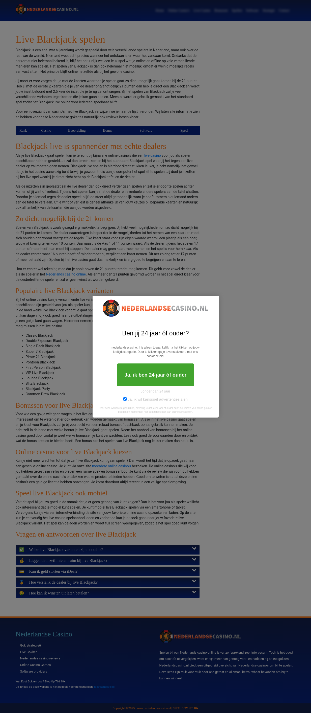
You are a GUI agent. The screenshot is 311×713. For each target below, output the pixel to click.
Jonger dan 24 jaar (155, 391)
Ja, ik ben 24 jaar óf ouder (156, 375)
